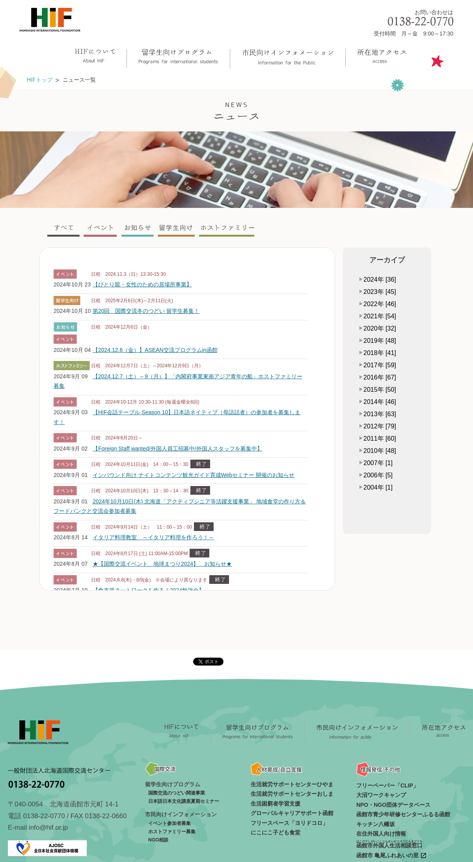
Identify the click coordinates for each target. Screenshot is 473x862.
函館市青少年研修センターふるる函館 (403, 814)
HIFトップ (39, 80)
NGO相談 (158, 840)
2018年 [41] (379, 353)
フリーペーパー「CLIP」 (387, 785)
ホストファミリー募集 (172, 831)
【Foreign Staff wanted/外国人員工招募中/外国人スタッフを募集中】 (178, 448)
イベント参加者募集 (169, 823)
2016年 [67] (379, 377)
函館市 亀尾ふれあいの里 (391, 855)
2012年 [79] (379, 426)
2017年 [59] (379, 365)
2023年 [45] (379, 291)
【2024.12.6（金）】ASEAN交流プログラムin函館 (155, 350)
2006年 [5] (378, 475)
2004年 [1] (378, 487)
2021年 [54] (379, 316)
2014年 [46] (379, 401)
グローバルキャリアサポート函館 (292, 813)
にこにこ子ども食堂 (275, 832)
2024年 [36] (379, 279)
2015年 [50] (379, 389)
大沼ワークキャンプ (381, 795)
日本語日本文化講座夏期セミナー (183, 801)
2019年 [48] (379, 340)
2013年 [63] (379, 414)
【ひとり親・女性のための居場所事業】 (142, 284)
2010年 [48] (379, 450)
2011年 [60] (379, 438)
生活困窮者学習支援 (275, 803)
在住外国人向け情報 (381, 833)
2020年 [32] (379, 328)
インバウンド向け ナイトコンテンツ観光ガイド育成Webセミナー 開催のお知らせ (193, 475)
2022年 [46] (379, 304)
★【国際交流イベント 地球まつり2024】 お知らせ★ (162, 564)
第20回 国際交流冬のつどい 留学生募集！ (146, 311)
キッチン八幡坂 (375, 824)
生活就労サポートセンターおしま (292, 794)
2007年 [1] (378, 463)
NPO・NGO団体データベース (393, 805)
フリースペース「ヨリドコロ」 (289, 823)
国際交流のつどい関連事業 (176, 793)
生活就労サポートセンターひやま (292, 784)
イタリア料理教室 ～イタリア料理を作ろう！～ (153, 537)
